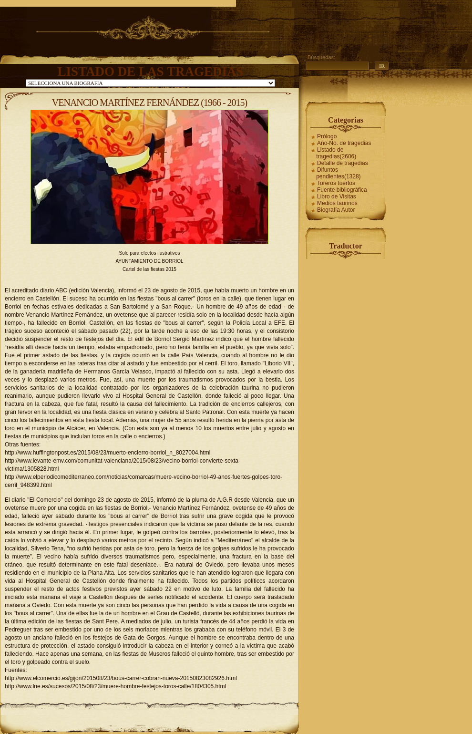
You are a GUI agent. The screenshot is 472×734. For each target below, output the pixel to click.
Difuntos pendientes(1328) (338, 173)
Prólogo (327, 136)
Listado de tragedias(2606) (336, 153)
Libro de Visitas (336, 196)
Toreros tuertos (336, 183)
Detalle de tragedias (342, 163)
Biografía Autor (336, 210)
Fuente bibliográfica (342, 189)
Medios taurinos (337, 203)
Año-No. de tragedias (344, 143)
